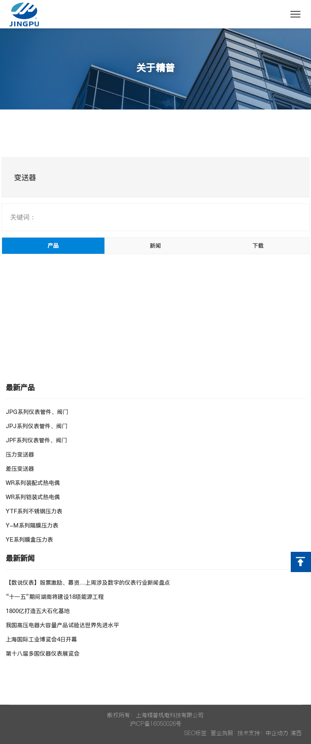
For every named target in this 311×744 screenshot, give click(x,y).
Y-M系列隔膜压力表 (32, 525)
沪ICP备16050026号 (155, 724)
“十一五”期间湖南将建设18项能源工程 (55, 597)
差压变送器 (20, 469)
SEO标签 (195, 733)
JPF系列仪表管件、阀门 (36, 440)
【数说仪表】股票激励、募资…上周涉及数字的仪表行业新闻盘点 (88, 583)
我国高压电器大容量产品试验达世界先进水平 (62, 625)
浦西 (296, 733)
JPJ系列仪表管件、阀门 (37, 426)
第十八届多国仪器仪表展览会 (42, 654)
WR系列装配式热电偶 (33, 483)
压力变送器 (20, 454)
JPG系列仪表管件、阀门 (37, 412)
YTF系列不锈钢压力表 (34, 511)
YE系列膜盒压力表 (29, 540)
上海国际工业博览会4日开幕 (41, 639)
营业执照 (222, 733)
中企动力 (277, 733)
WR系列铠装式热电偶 (33, 497)
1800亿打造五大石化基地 (38, 611)
